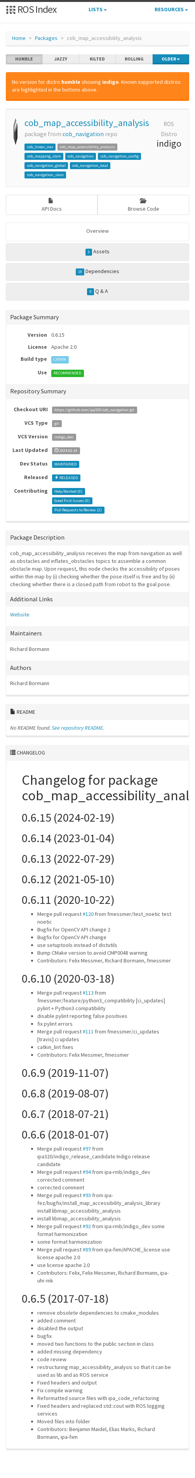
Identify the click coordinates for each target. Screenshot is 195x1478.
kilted (97, 59)
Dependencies (98, 271)
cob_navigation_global (46, 165)
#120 (88, 913)
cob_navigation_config (120, 156)
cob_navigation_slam (45, 174)
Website (20, 614)
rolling (134, 59)
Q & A (97, 291)
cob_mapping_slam (44, 156)
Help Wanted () (68, 491)
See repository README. (78, 727)
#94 (87, 1171)
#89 (87, 1249)
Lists (98, 9)
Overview (97, 230)
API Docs (52, 205)
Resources (171, 9)
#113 (88, 992)
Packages (46, 38)
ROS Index (31, 9)
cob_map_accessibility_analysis (86, 123)
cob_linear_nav (40, 146)
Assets (97, 252)
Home (19, 38)
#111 (88, 1031)
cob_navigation (83, 134)
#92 (87, 1226)
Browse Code (143, 205)
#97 (87, 1148)
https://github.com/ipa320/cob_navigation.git (94, 409)
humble (24, 59)
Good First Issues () (72, 500)
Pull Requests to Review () (78, 509)
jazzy (60, 59)
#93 (87, 1195)
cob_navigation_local (90, 165)
